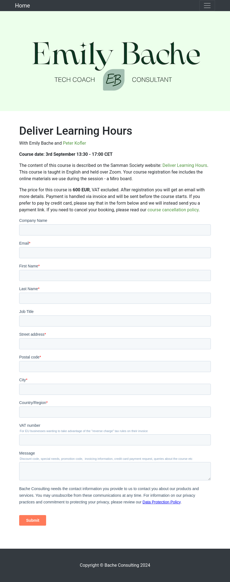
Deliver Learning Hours (184, 165)
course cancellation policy (173, 209)
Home (22, 5)
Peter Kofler (74, 143)
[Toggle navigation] (207, 5)
